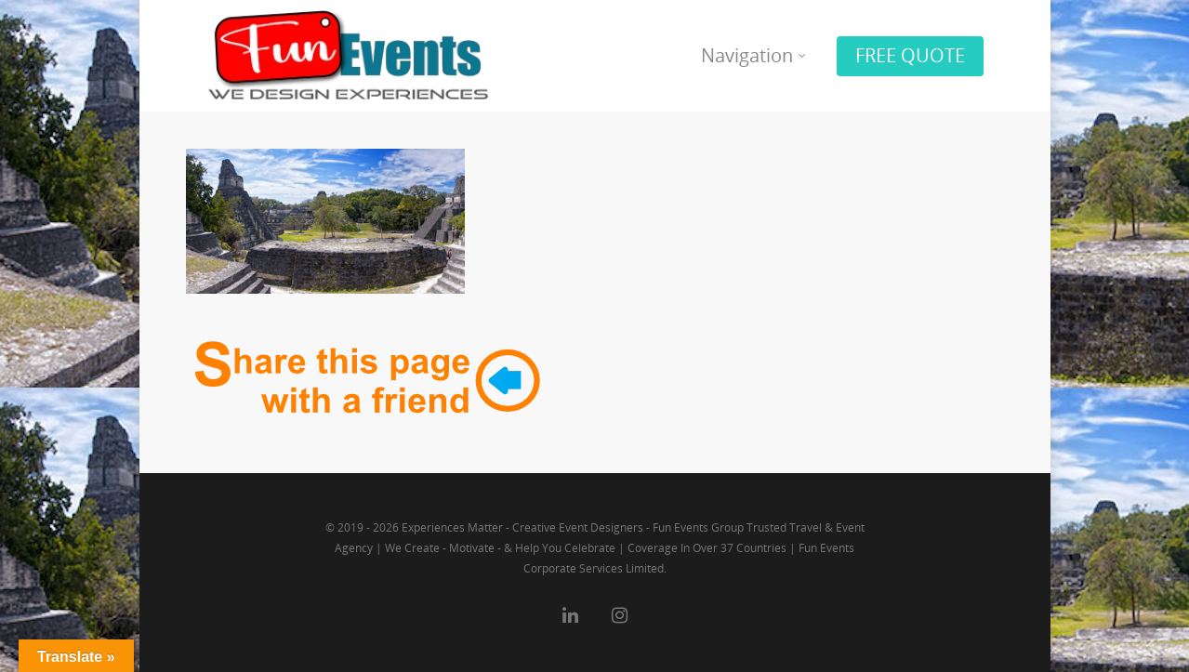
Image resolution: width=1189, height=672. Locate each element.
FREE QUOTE (910, 55)
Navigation (754, 55)
